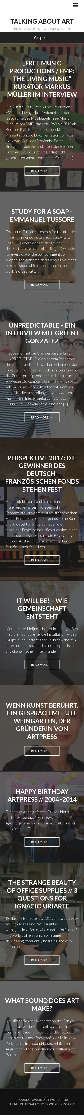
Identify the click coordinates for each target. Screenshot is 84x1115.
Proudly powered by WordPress (42, 1099)
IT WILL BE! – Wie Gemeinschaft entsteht (42, 608)
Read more (41, 172)
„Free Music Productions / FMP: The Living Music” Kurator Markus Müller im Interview (42, 78)
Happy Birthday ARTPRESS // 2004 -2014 (42, 795)
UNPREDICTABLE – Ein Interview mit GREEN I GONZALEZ (42, 332)
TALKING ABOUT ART (42, 21)
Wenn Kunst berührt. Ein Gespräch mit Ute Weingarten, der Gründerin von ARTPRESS (42, 720)
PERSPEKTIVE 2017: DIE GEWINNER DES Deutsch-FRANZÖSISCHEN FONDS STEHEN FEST (42, 473)
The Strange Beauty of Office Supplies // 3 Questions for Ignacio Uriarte (42, 894)
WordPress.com (62, 1104)
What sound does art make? (42, 1004)
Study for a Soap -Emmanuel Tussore (42, 215)
